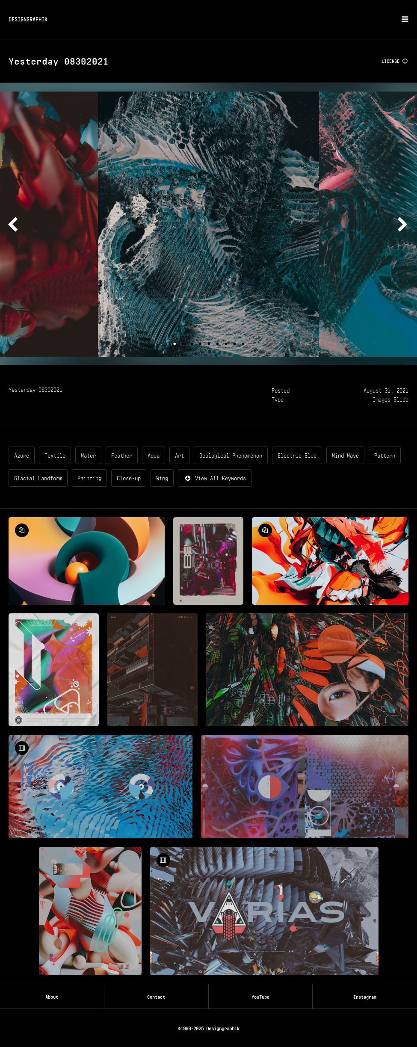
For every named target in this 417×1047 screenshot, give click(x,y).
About (51, 996)
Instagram (364, 996)
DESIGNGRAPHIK (28, 18)
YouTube (260, 996)
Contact (156, 996)
